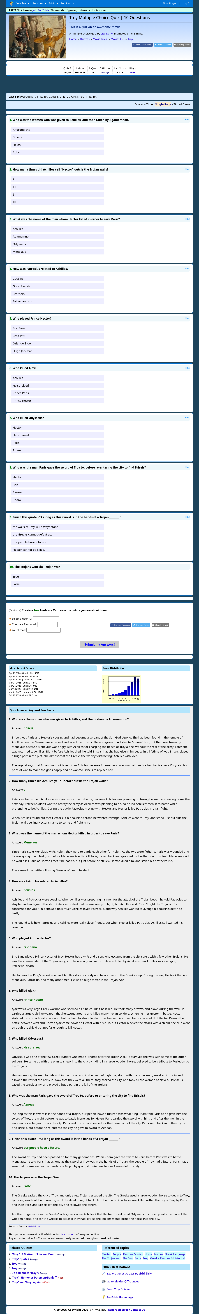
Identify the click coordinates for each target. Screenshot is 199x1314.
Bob (15, 485)
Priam (17, 450)
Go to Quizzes (123, 1281)
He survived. (21, 435)
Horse (148, 1254)
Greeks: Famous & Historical (167, 1258)
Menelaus (19, 252)
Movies (106, 1254)
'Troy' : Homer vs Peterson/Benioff (34, 1277)
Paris (16, 443)
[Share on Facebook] (142, 45)
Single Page (163, 104)
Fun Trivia (19, 3)
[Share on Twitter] (163, 45)
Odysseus (19, 244)
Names (158, 1254)
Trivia (52, 3)
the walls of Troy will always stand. (36, 527)
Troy (14, 1263)
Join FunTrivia (41, 10)
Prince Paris (21, 393)
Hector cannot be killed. (29, 550)
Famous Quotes (133, 1254)
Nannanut (67, 1234)
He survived (21, 385)
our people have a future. (30, 542)
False (16, 584)
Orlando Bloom (23, 343)
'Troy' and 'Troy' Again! (26, 1282)
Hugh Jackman (22, 351)
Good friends (21, 286)
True (16, 576)
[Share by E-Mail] (182, 45)
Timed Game (182, 104)
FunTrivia (120, 1297)
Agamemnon (21, 236)
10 (14, 202)
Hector (17, 427)
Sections (38, 3)
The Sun (128, 1258)
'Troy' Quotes (20, 1259)
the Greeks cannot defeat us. (32, 534)
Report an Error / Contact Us (126, 1310)
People (117, 1254)
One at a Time (143, 104)
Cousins (18, 278)
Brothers (19, 294)
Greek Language (175, 1254)
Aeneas (18, 492)
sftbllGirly (107, 33)
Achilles (18, 229)
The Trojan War (111, 1258)
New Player (170, 3)
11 (14, 187)
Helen (17, 145)
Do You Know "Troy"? (25, 1273)
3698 (132, 72)
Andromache (21, 130)
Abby (16, 152)
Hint (187, 119)
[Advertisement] (99, 84)
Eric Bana (19, 328)
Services (66, 3)
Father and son (23, 301)
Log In (186, 3)
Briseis (17, 137)
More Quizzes (118, 1289)
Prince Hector (22, 400)
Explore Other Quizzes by (129, 1273)
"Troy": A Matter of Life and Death (34, 1254)
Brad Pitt (19, 336)
